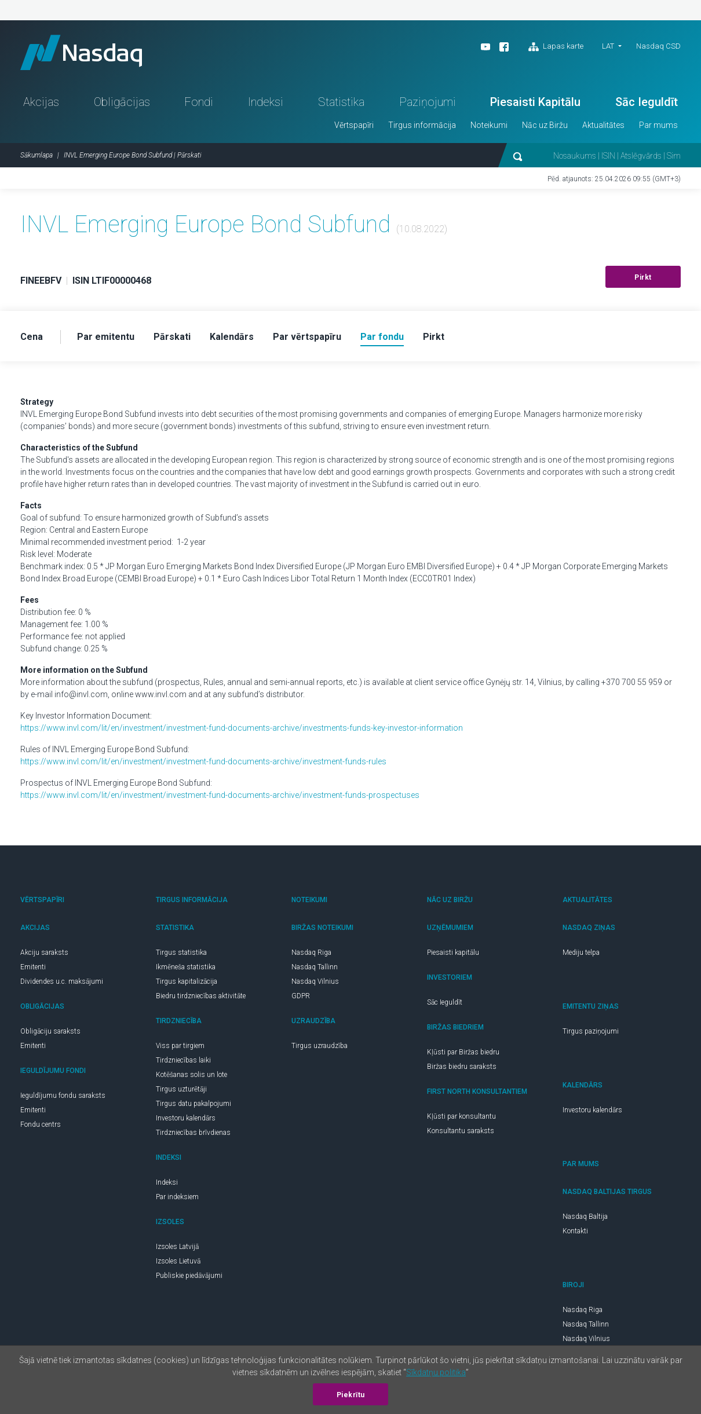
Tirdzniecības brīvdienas (193, 1133)
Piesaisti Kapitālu (535, 102)
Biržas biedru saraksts (461, 1067)
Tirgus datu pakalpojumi (193, 1104)
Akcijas (41, 102)
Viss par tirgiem (180, 1046)
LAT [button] (608, 46)
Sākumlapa (36, 155)
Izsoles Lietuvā (178, 1261)
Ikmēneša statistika (186, 967)
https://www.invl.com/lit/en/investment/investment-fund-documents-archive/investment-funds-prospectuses (219, 795)
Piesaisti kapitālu (453, 952)
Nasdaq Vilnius (315, 981)
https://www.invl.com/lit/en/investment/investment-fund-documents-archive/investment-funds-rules (203, 761)
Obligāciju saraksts (50, 1031)
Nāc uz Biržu (545, 125)
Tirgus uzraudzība (319, 1046)
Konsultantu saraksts (460, 1131)
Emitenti (33, 967)
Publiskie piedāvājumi (189, 1276)
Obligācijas (122, 102)
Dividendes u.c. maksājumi (61, 981)
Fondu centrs (40, 1124)
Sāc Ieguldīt (646, 102)
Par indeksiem (177, 1197)
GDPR (300, 996)
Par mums (658, 125)
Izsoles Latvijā (177, 1247)
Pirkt (643, 277)
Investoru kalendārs (186, 1118)
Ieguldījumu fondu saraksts (62, 1095)
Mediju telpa (581, 952)
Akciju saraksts (44, 952)
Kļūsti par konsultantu (461, 1116)
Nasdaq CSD (658, 46)
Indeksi (265, 102)
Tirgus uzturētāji (181, 1089)
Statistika (341, 102)
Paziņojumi (427, 102)
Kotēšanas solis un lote (191, 1075)
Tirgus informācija (422, 125)
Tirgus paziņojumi (591, 1031)
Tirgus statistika (181, 952)
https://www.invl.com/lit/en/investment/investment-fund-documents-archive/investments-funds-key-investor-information (241, 727)
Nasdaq (81, 52)
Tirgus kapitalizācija (186, 981)
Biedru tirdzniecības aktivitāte (201, 996)
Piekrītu (351, 1395)
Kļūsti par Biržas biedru (463, 1052)
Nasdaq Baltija (585, 1216)
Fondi (198, 102)
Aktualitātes (603, 125)
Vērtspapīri (354, 125)
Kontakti (575, 1231)
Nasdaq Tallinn (314, 967)
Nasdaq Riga (311, 952)
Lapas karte (555, 47)
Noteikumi (489, 125)
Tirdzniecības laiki (183, 1060)
